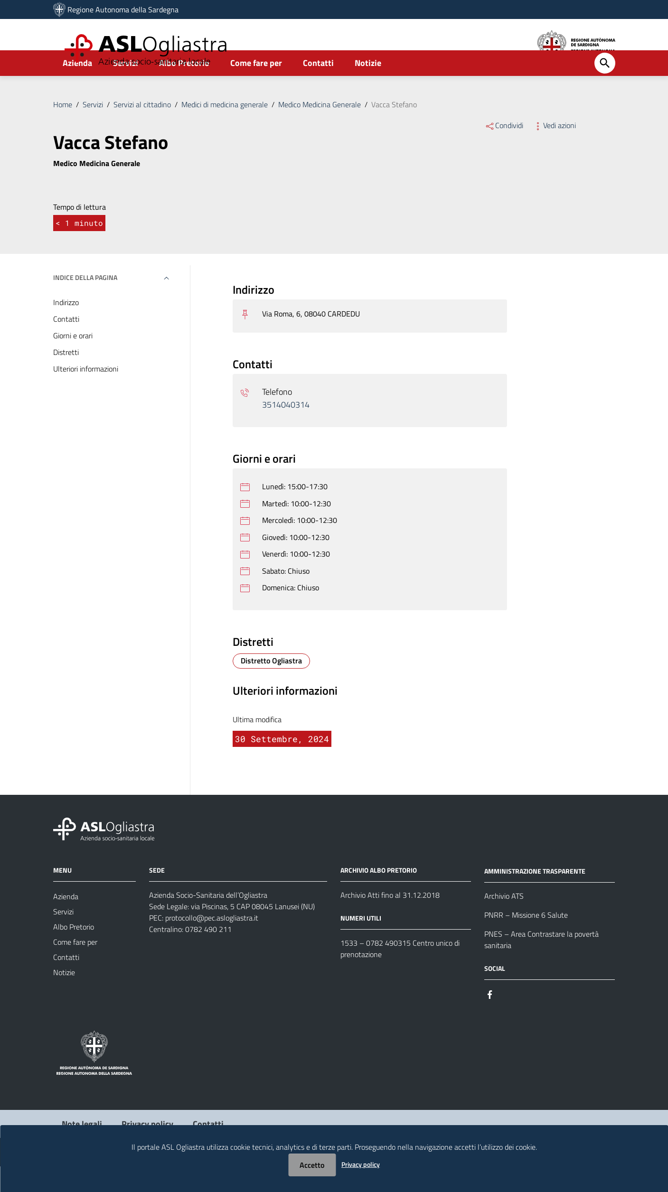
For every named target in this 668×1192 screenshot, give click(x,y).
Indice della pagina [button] (85, 303)
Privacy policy (360, 1164)
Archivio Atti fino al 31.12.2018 (390, 920)
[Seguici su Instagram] (507, 1019)
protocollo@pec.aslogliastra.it (211, 943)
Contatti (318, 88)
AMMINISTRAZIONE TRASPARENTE (534, 897)
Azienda (77, 88)
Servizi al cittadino (142, 130)
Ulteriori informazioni (85, 394)
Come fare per (256, 88)
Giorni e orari (73, 361)
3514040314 (286, 430)
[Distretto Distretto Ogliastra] (271, 686)
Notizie (368, 88)
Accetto (312, 1165)
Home (62, 130)
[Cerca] (604, 88)
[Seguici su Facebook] (490, 1019)
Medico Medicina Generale (319, 130)
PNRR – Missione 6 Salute (526, 940)
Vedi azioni (554, 151)
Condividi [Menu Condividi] (504, 151)
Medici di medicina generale (224, 130)
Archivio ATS (504, 921)
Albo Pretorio (184, 88)
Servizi (125, 88)
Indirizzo (66, 328)
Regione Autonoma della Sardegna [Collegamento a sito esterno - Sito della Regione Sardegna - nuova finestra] (123, 9)
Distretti (66, 377)
